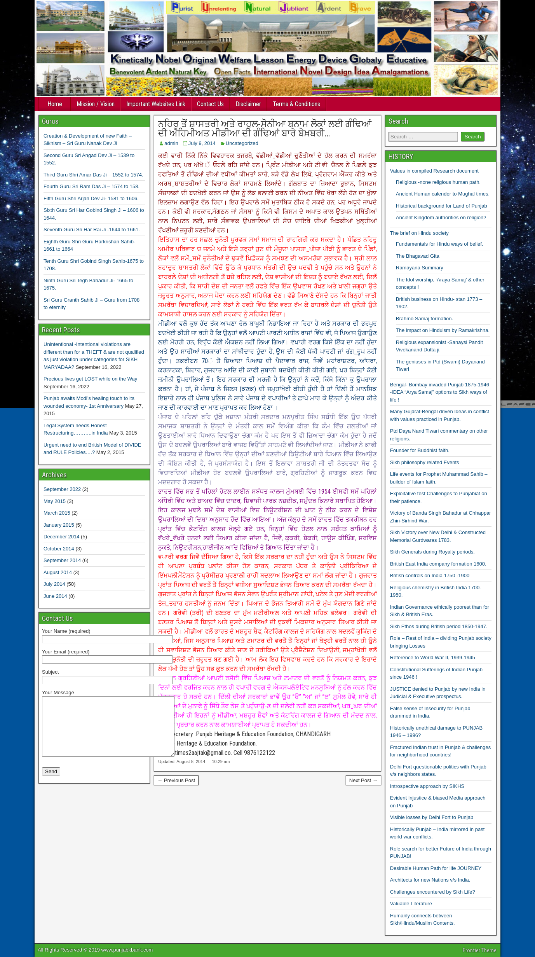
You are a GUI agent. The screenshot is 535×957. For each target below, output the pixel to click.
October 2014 (59, 549)
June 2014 (55, 596)
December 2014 (62, 537)
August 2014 (58, 572)
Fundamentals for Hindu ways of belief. (439, 244)
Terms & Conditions (296, 104)
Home (54, 104)
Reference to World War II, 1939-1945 (432, 657)
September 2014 (62, 560)
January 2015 (59, 525)
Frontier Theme (480, 950)
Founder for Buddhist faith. (420, 450)
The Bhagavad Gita (417, 256)
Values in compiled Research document (434, 171)
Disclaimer (248, 104)
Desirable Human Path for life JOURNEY (436, 868)
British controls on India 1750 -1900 (430, 575)
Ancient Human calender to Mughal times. (443, 194)
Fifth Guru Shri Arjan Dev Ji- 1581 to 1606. (91, 198)
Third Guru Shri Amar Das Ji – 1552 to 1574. (93, 175)
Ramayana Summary (419, 268)
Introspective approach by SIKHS (427, 786)
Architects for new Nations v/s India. (430, 880)
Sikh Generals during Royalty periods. (432, 552)
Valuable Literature (411, 903)
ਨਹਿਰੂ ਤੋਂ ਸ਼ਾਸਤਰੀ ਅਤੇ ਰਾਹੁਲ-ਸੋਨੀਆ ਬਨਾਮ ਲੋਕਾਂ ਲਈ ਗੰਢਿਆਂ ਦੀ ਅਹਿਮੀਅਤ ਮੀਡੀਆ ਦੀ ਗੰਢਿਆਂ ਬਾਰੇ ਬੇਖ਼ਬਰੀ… (264, 129)
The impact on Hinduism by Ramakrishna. (443, 330)
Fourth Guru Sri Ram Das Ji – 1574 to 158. (91, 186)
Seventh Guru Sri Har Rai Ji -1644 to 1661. (92, 229)
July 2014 (54, 584)
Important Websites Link (155, 104)
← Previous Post (176, 780)
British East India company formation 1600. (438, 564)
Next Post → (363, 780)
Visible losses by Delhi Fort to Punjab (431, 817)
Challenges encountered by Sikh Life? (432, 892)
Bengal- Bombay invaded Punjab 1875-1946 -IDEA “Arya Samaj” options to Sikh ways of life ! (439, 392)
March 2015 (57, 513)
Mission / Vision (96, 104)
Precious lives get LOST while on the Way (90, 379)
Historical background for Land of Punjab (441, 206)
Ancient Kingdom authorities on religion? (441, 217)
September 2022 (62, 489)
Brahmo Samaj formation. (424, 318)
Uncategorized (242, 143)
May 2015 (55, 501)
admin (171, 143)
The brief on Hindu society (419, 233)
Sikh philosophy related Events (424, 462)
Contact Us (210, 104)
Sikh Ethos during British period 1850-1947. (439, 626)
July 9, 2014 (202, 143)
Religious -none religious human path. (438, 182)
